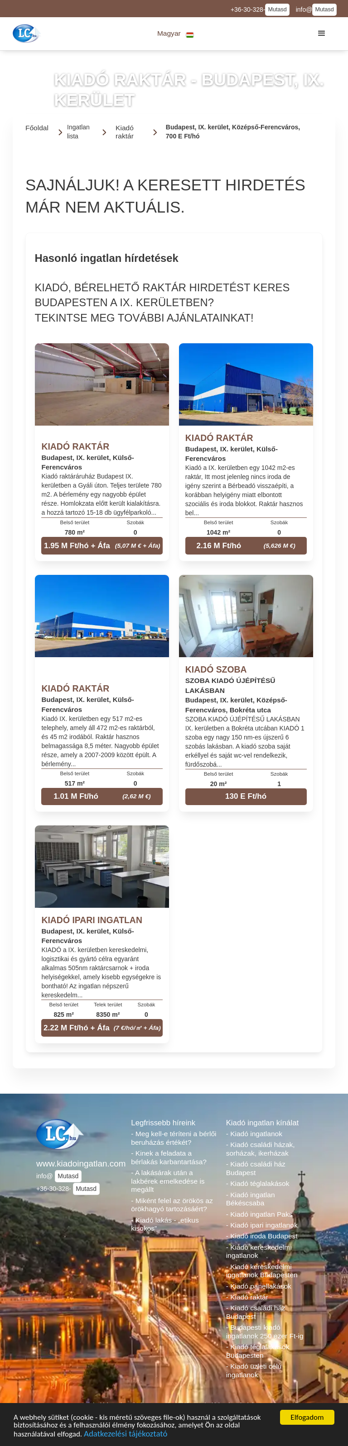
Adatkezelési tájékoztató (125, 1435)
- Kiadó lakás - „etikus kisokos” (164, 1224)
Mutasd (277, 9)
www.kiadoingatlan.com (79, 1163)
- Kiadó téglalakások (258, 1183)
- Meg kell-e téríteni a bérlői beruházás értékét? (173, 1138)
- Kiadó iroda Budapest (262, 1236)
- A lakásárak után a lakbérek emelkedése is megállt (167, 1181)
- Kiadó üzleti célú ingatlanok (254, 1370)
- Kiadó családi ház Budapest (255, 1168)
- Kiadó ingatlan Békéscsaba (250, 1199)
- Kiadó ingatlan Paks (259, 1214)
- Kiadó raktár (247, 1297)
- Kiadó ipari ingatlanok (262, 1225)
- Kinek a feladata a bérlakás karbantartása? (169, 1157)
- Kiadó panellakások (258, 1286)
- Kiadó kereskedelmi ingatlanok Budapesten (262, 1271)
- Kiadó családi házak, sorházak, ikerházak (260, 1149)
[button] (176, 34)
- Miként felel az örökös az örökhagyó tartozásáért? (172, 1205)
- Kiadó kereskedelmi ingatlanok (259, 1251)
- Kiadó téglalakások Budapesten (258, 1351)
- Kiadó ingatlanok (254, 1134)
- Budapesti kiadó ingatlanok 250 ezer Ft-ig (265, 1331)
